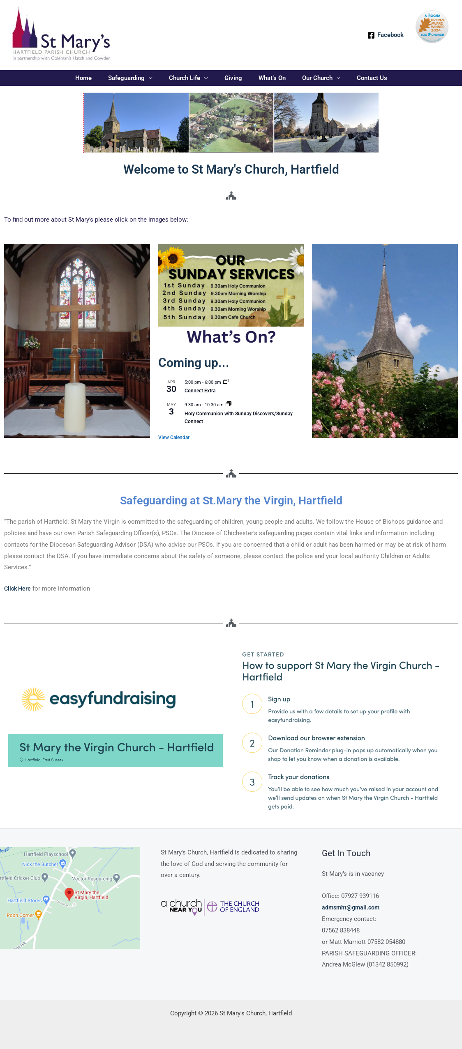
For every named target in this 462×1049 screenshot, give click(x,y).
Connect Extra (200, 391)
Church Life (188, 78)
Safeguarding (134, 78)
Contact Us (359, 78)
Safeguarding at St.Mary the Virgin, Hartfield (231, 500)
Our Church (309, 78)
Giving (233, 78)
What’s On (268, 78)
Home (96, 78)
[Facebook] (385, 35)
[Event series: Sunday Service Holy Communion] (228, 405)
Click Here (18, 588)
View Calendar (173, 437)
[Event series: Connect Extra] (226, 382)
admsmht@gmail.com (352, 907)
